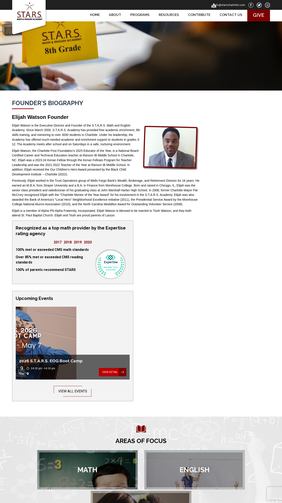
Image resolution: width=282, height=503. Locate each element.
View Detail (245, 262)
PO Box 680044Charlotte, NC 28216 (207, 447)
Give (257, 15)
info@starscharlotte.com (225, 5)
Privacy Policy (161, 497)
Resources (166, 15)
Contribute (197, 15)
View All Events (227, 281)
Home (93, 15)
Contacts (112, 452)
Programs (137, 15)
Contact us (228, 15)
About (112, 15)
